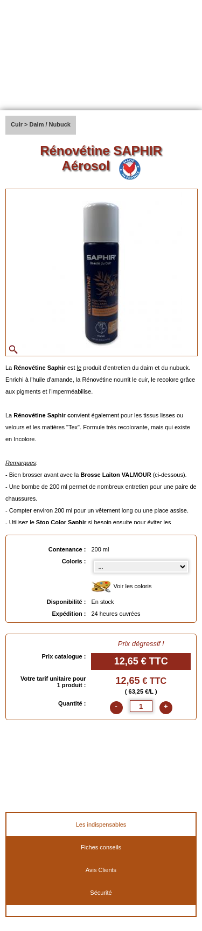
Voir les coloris (121, 587)
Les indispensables (101, 824)
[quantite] (141, 706)
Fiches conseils (101, 847)
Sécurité (101, 892)
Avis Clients (101, 870)
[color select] (141, 567)
